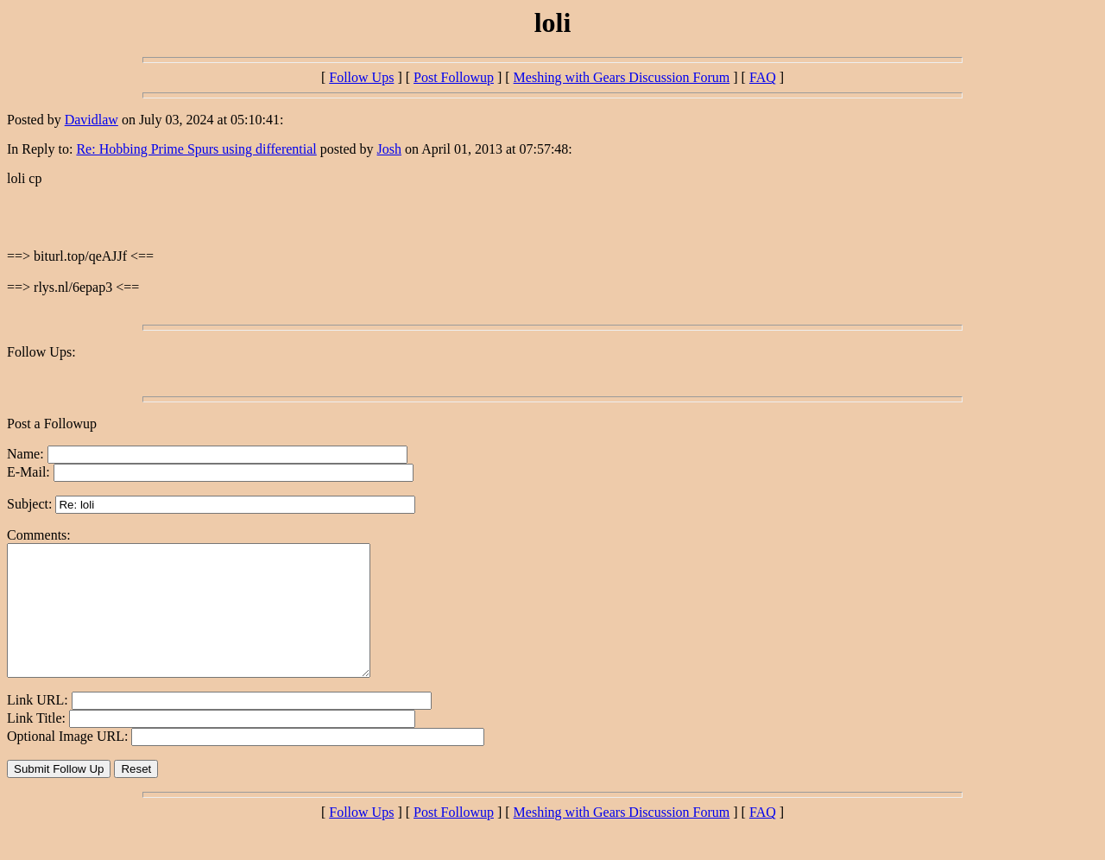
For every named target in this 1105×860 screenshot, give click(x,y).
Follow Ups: (41, 352)
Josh (389, 149)
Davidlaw (91, 119)
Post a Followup (52, 423)
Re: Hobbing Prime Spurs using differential (196, 149)
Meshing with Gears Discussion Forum (622, 77)
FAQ (762, 77)
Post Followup (454, 77)
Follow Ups (361, 77)
